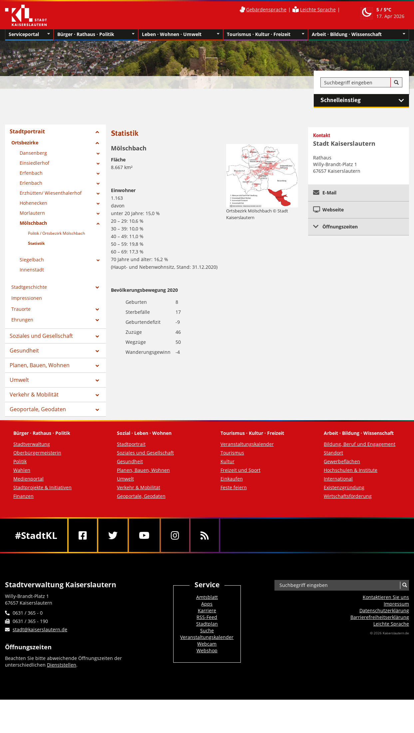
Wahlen (21, 470)
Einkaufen (231, 479)
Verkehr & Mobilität (34, 394)
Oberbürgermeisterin (37, 453)
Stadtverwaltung (31, 444)
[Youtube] (144, 535)
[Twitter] (113, 535)
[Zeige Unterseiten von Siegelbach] (98, 260)
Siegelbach (32, 259)
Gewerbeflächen (342, 461)
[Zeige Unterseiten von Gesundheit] (97, 351)
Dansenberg (33, 153)
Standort (333, 453)
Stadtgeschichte (29, 287)
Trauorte (21, 309)
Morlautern (32, 213)
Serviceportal (29, 34)
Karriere (207, 610)
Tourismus (232, 453)
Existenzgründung (344, 487)
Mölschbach (33, 223)
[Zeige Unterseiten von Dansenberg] (98, 154)
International (338, 479)
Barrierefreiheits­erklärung (379, 617)
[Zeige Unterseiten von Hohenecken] (98, 204)
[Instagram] (175, 535)
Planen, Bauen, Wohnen (40, 365)
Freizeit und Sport (240, 470)
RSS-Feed (207, 617)
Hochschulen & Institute (350, 470)
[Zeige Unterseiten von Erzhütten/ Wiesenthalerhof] (98, 194)
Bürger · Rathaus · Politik (96, 34)
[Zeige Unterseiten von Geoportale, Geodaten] (97, 410)
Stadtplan (207, 624)
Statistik (36, 243)
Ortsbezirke (24, 142)
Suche (207, 630)
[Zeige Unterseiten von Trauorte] (97, 309)
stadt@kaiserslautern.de (40, 629)
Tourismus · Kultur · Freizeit (265, 34)
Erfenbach (31, 173)
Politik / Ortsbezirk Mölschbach (56, 233)
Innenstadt (32, 269)
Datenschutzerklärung (384, 610)
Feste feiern (233, 487)
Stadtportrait (27, 131)
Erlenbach (31, 183)
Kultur (227, 461)
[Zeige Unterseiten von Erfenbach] (98, 174)
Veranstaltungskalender (247, 444)
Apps (206, 604)
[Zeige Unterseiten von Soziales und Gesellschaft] (97, 336)
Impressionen (26, 298)
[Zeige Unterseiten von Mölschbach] (98, 224)
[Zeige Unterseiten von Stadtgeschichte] (97, 287)
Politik (20, 461)
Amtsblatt (207, 597)
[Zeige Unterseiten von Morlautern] (98, 214)
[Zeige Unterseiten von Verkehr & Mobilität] (97, 395)
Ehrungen (22, 319)
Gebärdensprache (266, 9)
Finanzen (23, 496)
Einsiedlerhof (34, 163)
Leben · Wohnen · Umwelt (180, 34)
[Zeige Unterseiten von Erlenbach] (98, 184)
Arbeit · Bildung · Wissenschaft (358, 34)
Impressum (396, 604)
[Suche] (396, 82)
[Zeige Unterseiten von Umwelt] (97, 380)
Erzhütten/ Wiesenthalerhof (51, 193)
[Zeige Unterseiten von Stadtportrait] (97, 132)
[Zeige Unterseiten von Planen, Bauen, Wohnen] (97, 365)
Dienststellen (61, 665)
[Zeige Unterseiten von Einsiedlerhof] (98, 164)
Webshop (207, 650)
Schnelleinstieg (364, 100)
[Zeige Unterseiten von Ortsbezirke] (97, 143)
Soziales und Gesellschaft (41, 335)
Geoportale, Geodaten (38, 409)
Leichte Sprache (318, 9)
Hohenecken (33, 203)
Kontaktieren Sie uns (386, 597)
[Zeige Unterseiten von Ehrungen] (97, 320)
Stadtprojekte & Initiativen (42, 487)
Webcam (206, 644)
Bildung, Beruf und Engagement (359, 444)
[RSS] (205, 535)
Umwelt (19, 380)
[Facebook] (83, 535)
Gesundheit (24, 350)
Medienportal (28, 479)
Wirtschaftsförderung (348, 496)
